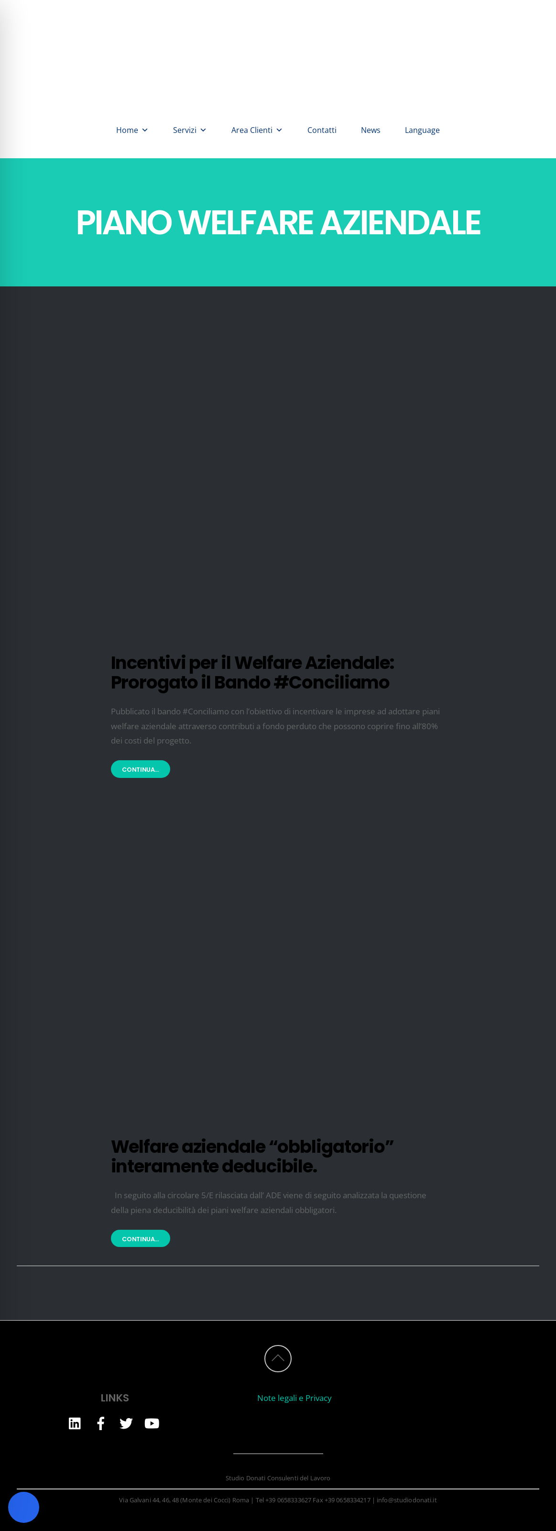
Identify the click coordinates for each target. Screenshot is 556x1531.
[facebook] (100, 1422)
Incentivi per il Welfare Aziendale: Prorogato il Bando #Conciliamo (252, 672)
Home (132, 130)
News (371, 130)
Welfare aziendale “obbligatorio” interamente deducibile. (252, 1156)
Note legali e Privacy (294, 1397)
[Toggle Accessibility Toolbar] (23, 1507)
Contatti (322, 130)
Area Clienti (257, 130)
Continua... (140, 770)
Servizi (190, 130)
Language (422, 130)
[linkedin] (75, 1422)
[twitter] (126, 1422)
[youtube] (151, 1422)
